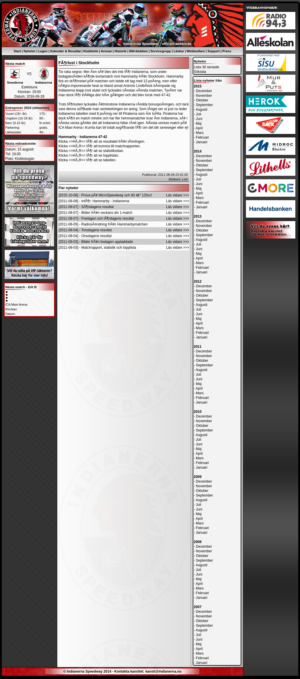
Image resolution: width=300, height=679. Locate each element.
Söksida (200, 72)
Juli (198, 114)
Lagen (42, 51)
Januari (201, 142)
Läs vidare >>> (177, 195)
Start (17, 51)
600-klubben (138, 51)
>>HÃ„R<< (77, 141)
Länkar (179, 51)
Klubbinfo (90, 51)
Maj (198, 123)
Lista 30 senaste (206, 67)
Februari (202, 137)
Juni (199, 119)
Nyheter (29, 51)
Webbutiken (196, 51)
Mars (200, 133)
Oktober (202, 100)
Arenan (106, 51)
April (199, 128)
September (204, 105)
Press (226, 51)
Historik (120, 51)
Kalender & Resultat (65, 51)
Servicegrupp (161, 51)
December (204, 91)
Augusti (201, 110)
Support (214, 51)
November (204, 96)
